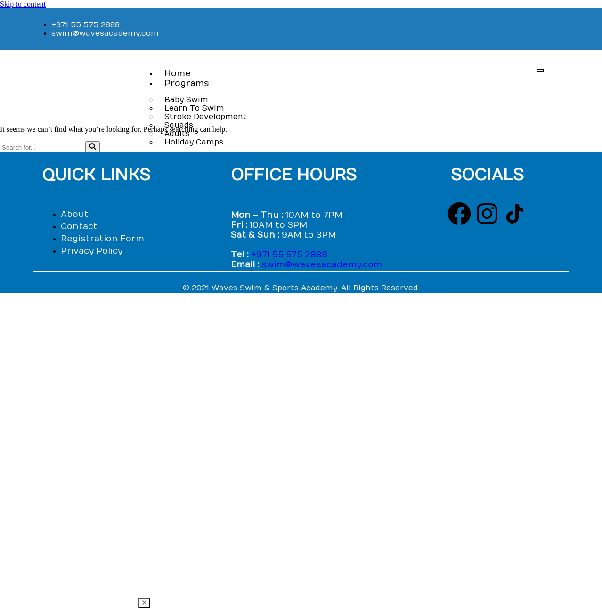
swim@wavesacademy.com (321, 265)
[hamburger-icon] (540, 70)
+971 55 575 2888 (289, 255)
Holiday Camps (193, 142)
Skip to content (23, 4)
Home (177, 74)
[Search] (41, 147)
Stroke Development (205, 116)
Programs (186, 83)
